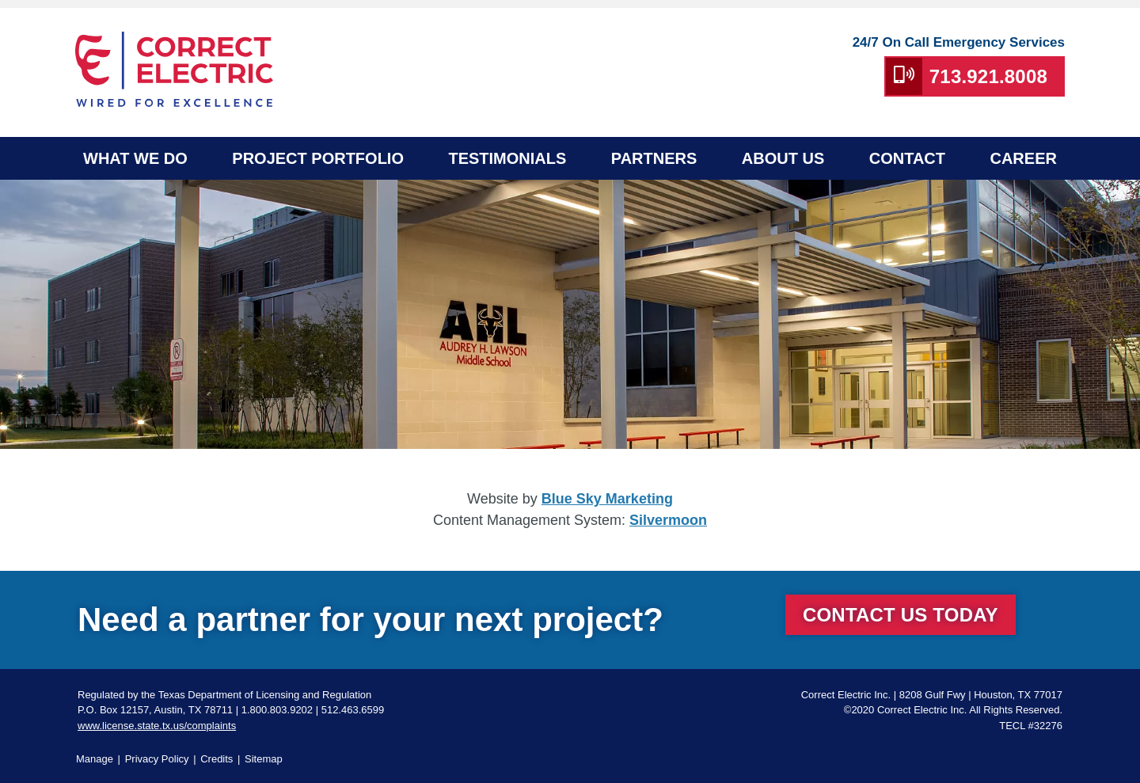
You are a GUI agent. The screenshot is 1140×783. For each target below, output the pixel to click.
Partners (654, 158)
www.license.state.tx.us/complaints (157, 726)
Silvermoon (668, 520)
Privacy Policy (157, 759)
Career (1023, 158)
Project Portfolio (318, 158)
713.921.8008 (988, 76)
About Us (783, 158)
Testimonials (507, 158)
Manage (94, 759)
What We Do (135, 158)
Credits (216, 759)
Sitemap (264, 759)
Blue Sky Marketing (607, 499)
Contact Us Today (900, 614)
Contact (907, 158)
